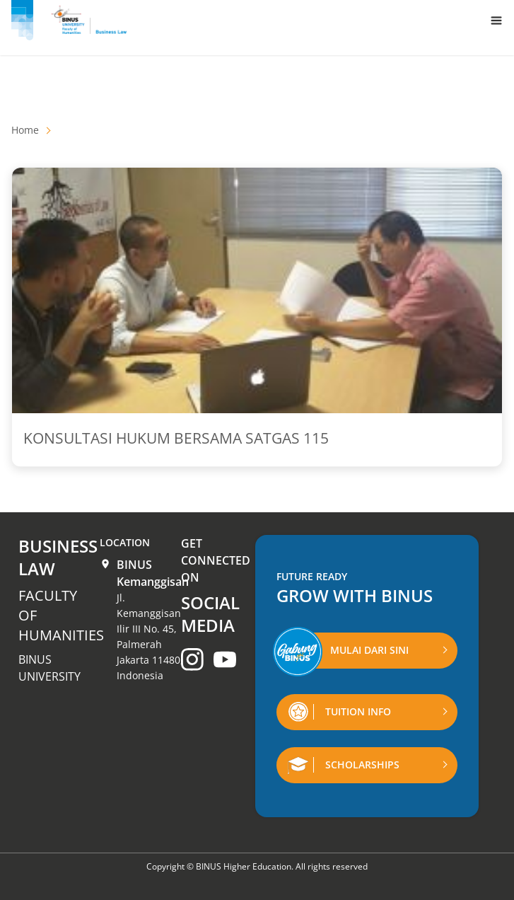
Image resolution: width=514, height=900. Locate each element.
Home (25, 130)
